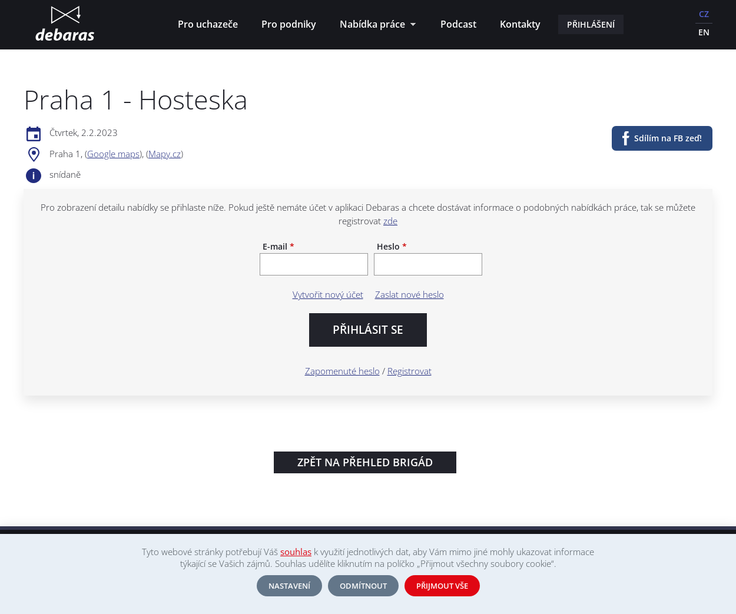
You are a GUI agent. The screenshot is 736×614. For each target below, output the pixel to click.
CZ (704, 13)
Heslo (392, 247)
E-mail (278, 247)
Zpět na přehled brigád (365, 462)
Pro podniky (288, 24)
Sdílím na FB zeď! (668, 138)
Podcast (458, 24)
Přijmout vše (442, 585)
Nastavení (289, 585)
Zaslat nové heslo (409, 294)
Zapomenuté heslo (342, 371)
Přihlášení (591, 24)
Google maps (113, 154)
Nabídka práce (375, 26)
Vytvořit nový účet (328, 294)
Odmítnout (363, 585)
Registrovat (409, 371)
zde (390, 221)
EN (704, 32)
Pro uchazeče (208, 24)
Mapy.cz (164, 154)
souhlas (295, 551)
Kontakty (520, 24)
